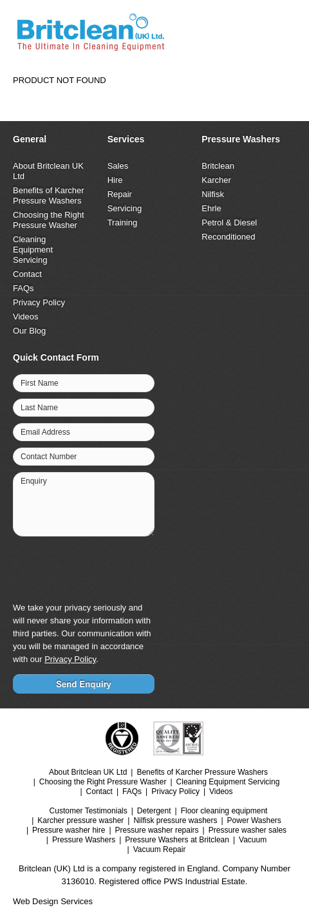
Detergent (154, 810)
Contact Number (49, 456)
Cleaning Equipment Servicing (33, 249)
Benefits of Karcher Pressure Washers (48, 195)
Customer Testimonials (88, 810)
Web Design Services (53, 901)
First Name (40, 383)
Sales (118, 166)
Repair (120, 194)
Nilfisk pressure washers (175, 820)
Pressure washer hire (68, 830)
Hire (115, 180)
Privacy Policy (39, 302)
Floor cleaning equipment (224, 810)
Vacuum (253, 839)
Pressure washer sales (247, 830)
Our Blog (29, 331)
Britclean (217, 166)
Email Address (45, 432)
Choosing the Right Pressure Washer (48, 220)
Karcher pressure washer (80, 820)
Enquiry (34, 481)
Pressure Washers (83, 839)
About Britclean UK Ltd (88, 772)
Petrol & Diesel (229, 222)
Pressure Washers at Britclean (177, 839)
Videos (26, 316)
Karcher (216, 180)
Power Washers (254, 820)
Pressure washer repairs (157, 830)
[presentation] (109, 568)
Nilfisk (212, 194)
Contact (27, 274)
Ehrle (211, 208)
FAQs (23, 288)
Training (122, 222)
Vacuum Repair (159, 849)
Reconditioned (228, 237)
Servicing (125, 208)
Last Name (39, 407)
